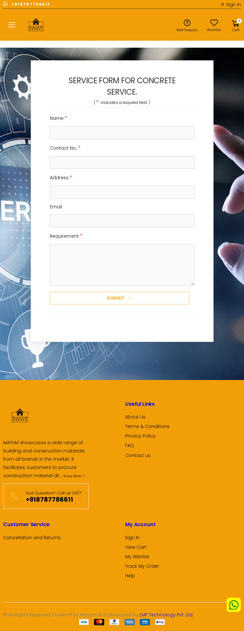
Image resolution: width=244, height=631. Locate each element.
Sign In (132, 537)
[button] (236, 25)
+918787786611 (26, 4)
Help (130, 576)
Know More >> (74, 476)
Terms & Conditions (147, 426)
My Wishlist (137, 556)
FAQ (129, 445)
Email (56, 207)
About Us (135, 417)
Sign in (230, 4)
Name (58, 118)
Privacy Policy (140, 436)
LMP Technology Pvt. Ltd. (166, 615)
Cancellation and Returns (32, 537)
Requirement (66, 236)
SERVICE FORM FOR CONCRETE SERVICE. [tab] (122, 86)
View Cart (135, 547)
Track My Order (142, 566)
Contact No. (65, 148)
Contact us (138, 455)
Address (61, 177)
